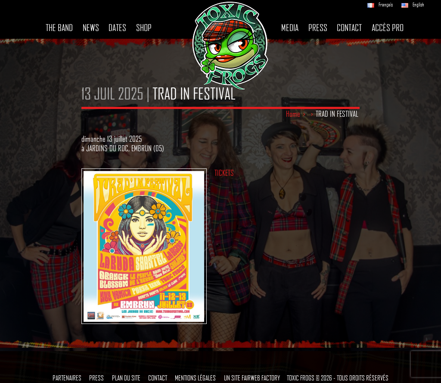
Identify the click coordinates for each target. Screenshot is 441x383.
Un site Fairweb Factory (252, 378)
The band (59, 27)
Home (293, 113)
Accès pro (388, 27)
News (91, 27)
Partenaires (67, 378)
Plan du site (126, 378)
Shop (144, 27)
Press (317, 27)
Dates (117, 27)
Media (289, 27)
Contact (349, 27)
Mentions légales (195, 378)
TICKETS (224, 172)
